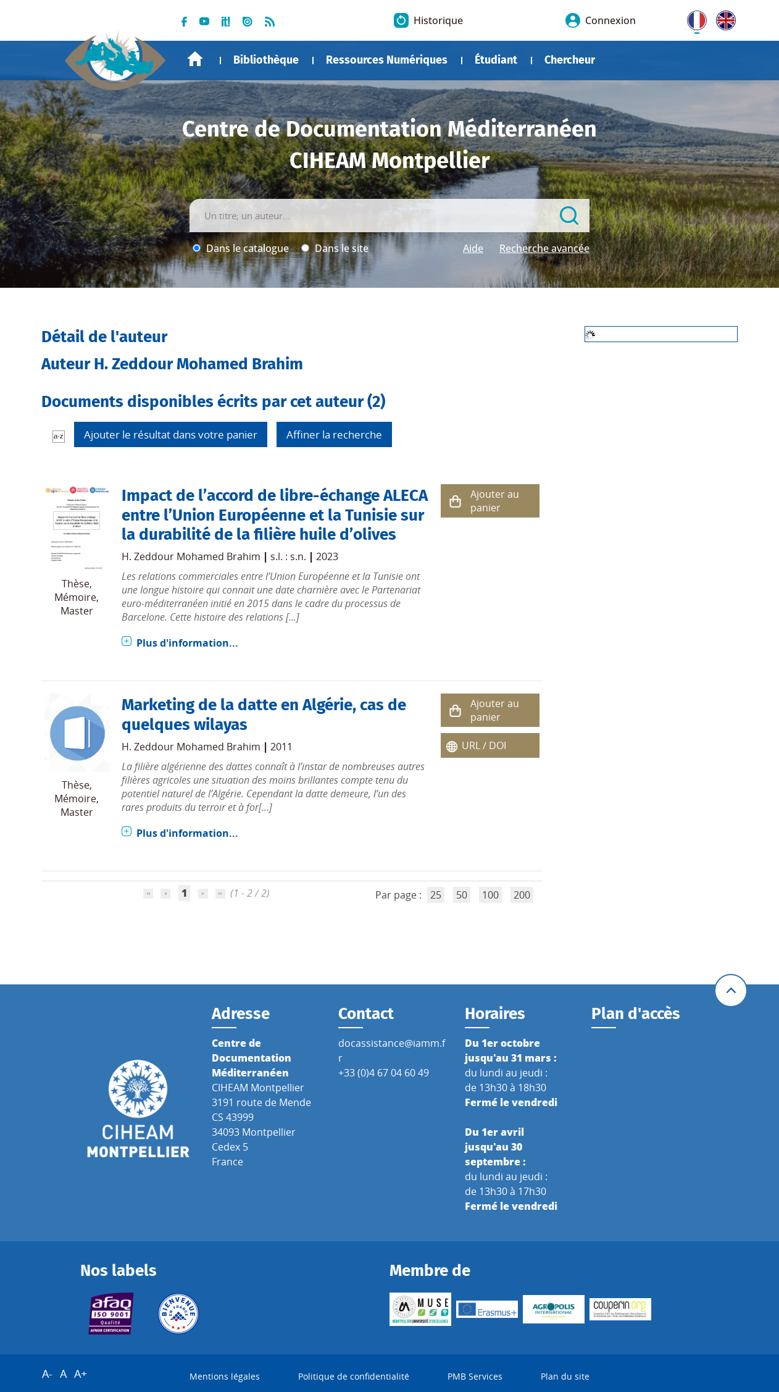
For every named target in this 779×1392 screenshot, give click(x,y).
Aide (473, 248)
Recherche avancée (544, 248)
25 (435, 895)
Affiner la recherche (334, 434)
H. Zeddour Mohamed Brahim (191, 556)
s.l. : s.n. (288, 556)
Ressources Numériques (387, 60)
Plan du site (565, 1376)
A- (47, 1373)
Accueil (195, 59)
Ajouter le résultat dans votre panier (170, 434)
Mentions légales (225, 1376)
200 (522, 895)
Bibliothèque (266, 60)
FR (692, 18)
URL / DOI (484, 745)
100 (490, 895)
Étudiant (496, 60)
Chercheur (569, 60)
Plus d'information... (187, 643)
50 (461, 895)
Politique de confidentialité (353, 1376)
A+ (80, 1373)
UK (723, 18)
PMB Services (475, 1376)
